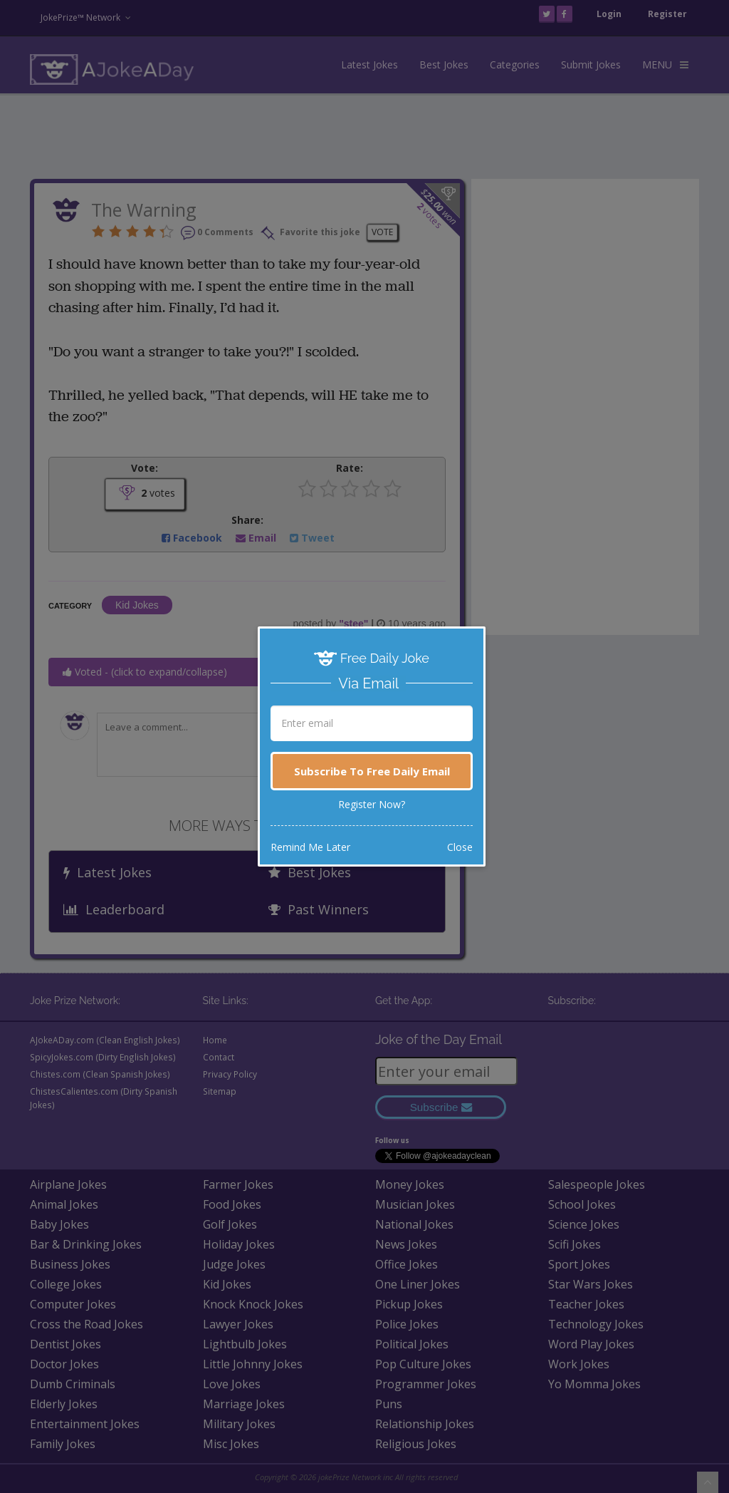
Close (460, 847)
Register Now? (371, 804)
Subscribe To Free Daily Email (372, 771)
